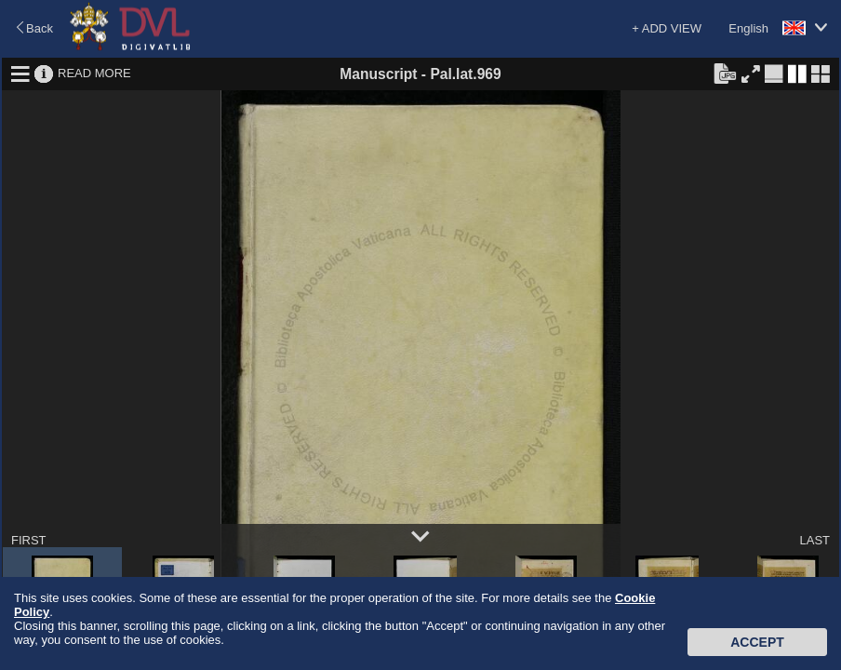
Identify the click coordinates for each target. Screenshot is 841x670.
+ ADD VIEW (666, 28)
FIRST (29, 540)
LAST (814, 540)
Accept (757, 642)
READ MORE (94, 73)
